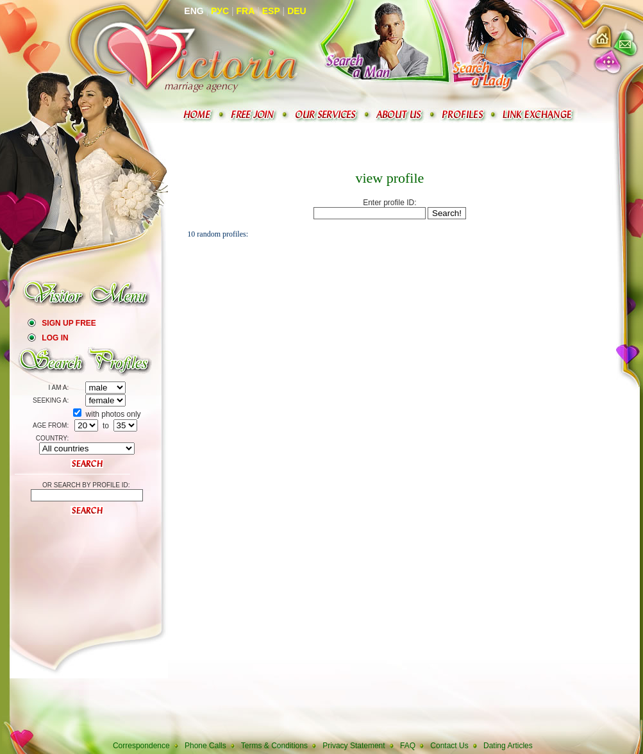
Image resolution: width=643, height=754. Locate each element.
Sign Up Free (69, 323)
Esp (271, 11)
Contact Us (449, 745)
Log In (55, 337)
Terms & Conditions (274, 745)
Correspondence (141, 745)
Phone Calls (205, 745)
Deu (296, 11)
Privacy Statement (353, 745)
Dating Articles (508, 745)
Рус (220, 11)
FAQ (407, 745)
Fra (246, 11)
